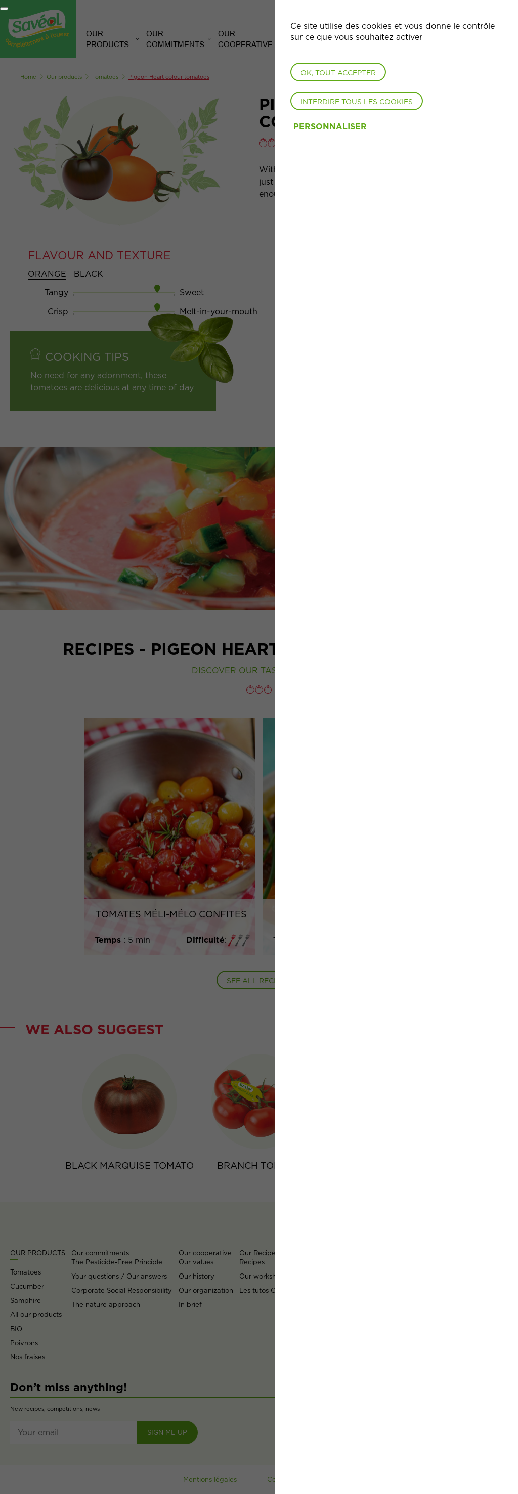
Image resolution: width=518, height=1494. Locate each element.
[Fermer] (4, 8)
